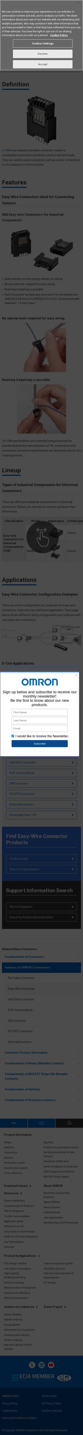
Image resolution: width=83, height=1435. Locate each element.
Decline (43, 53)
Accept (42, 64)
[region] (41, 35)
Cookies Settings (43, 43)
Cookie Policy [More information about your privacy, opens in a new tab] (59, 35)
